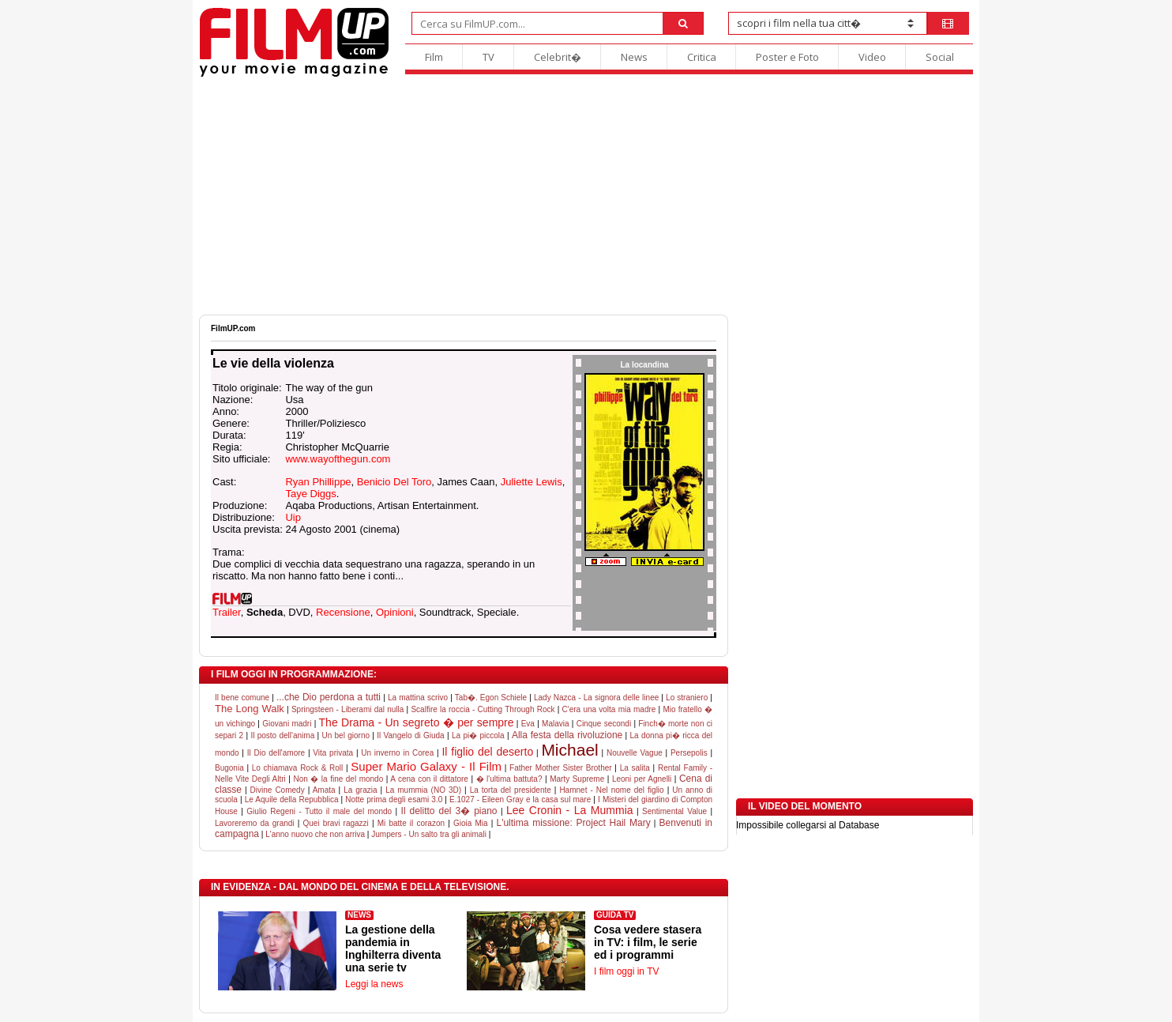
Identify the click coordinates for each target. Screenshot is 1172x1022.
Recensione (343, 612)
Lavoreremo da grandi (255, 823)
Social (940, 57)
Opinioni (395, 612)
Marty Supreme (577, 779)
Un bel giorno (345, 735)
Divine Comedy (277, 790)
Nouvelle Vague (635, 753)
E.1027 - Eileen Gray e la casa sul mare (520, 799)
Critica (701, 57)
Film (434, 57)
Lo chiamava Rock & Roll (298, 768)
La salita (635, 768)
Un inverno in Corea (397, 753)
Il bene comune (242, 697)
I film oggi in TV (626, 971)
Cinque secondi (604, 723)
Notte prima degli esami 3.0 (393, 799)
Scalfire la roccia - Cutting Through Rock (482, 709)
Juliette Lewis (531, 482)
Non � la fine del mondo (338, 779)
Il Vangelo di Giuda (410, 735)
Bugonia (229, 768)
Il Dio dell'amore (276, 753)
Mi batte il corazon (411, 823)
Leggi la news (374, 984)
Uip (293, 517)
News (634, 57)
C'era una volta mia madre (609, 709)
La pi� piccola (478, 735)
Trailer (226, 612)
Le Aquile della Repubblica (292, 799)
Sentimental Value (674, 811)
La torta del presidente (510, 790)
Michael (569, 750)
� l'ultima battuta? (509, 779)
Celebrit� (557, 57)
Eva (528, 723)
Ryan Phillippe (318, 482)
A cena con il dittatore (429, 779)
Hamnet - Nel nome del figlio (611, 790)
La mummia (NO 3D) (423, 790)
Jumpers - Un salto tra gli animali (428, 834)
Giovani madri (286, 723)
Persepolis (689, 753)
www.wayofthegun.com (337, 459)
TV (488, 57)
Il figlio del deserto (487, 751)
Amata (324, 790)
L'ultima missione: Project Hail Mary (573, 822)
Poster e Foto (787, 57)
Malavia (555, 723)
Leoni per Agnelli (641, 779)
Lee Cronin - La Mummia (569, 810)
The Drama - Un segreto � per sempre (416, 722)
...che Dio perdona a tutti (328, 697)
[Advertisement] (586, 196)
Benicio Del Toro (394, 482)
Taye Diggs (310, 494)
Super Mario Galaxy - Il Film (426, 766)
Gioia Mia (470, 823)
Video (872, 57)
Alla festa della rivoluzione (567, 735)
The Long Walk (249, 709)
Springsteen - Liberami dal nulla (347, 709)
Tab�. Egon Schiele (491, 697)
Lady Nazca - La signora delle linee (596, 697)
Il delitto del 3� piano (449, 810)
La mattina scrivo (418, 697)
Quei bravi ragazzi (336, 823)
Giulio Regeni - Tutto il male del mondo (319, 811)
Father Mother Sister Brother (560, 768)
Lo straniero (687, 697)
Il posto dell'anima (282, 735)
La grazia (360, 790)
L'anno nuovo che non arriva (315, 834)
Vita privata (333, 753)
